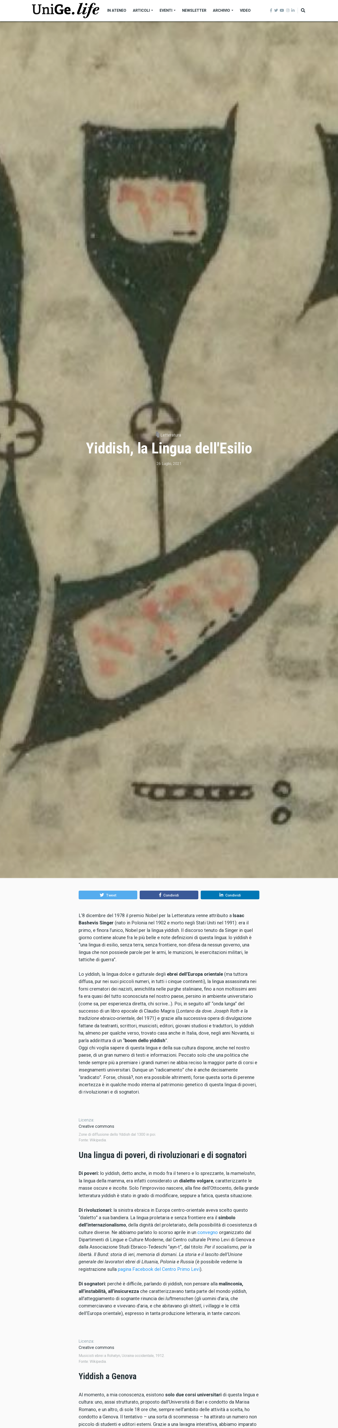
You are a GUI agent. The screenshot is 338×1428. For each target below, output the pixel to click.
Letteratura (171, 435)
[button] (108, 895)
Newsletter (194, 10)
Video (245, 10)
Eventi (168, 10)
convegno (207, 1283)
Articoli (143, 10)
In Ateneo (116, 10)
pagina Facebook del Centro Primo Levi (159, 1320)
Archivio (223, 10)
